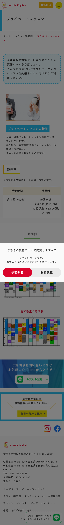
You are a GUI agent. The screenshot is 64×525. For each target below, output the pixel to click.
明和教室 (46, 272)
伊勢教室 (17, 272)
